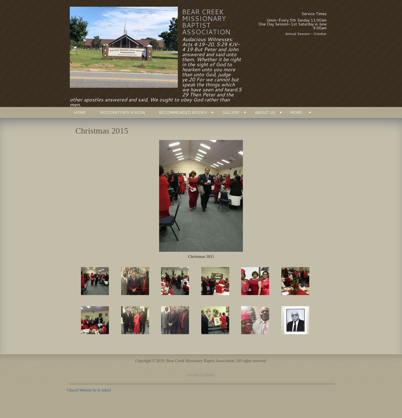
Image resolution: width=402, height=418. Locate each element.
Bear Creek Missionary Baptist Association (206, 22)
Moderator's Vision (122, 112)
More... (297, 112)
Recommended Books (183, 112)
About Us (265, 112)
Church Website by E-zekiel (89, 390)
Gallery (231, 112)
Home (80, 112)
